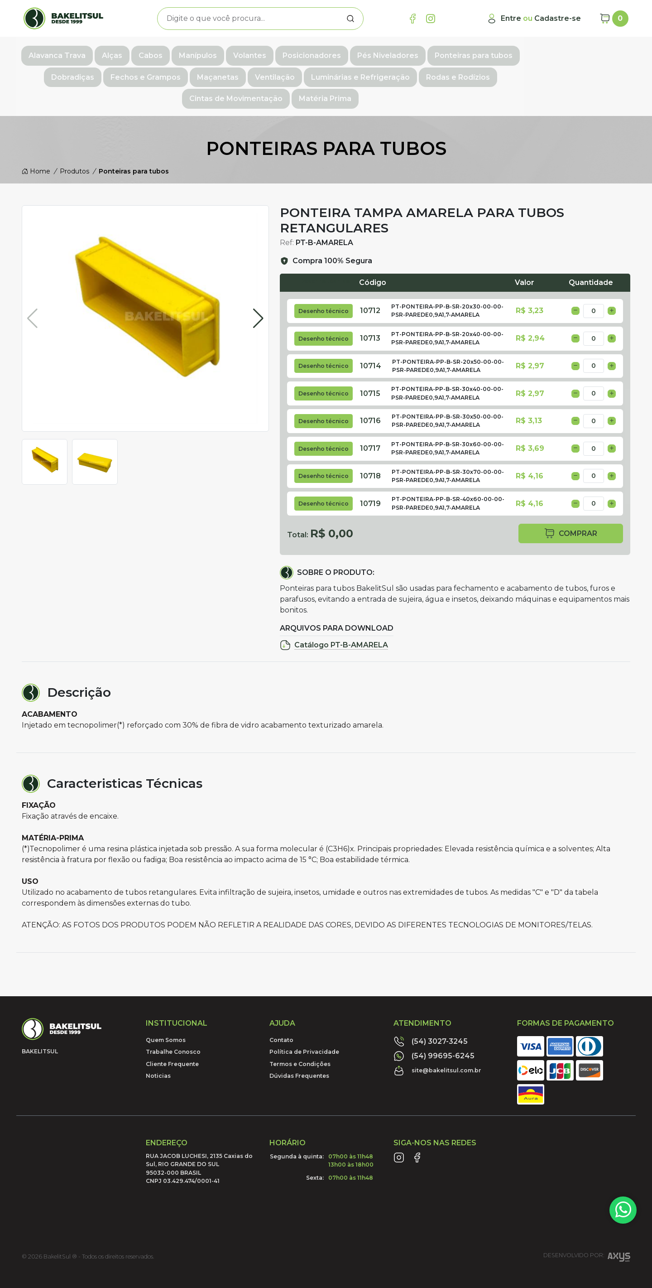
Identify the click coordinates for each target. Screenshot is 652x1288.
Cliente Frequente (172, 1037)
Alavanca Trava (82, 52)
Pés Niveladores (413, 52)
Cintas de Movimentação (489, 72)
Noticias (158, 1049)
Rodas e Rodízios (395, 72)
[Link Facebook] (412, 18)
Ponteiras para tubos (499, 52)
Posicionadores (337, 52)
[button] (258, 306)
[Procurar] (350, 18)
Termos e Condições (300, 1037)
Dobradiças (576, 52)
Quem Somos (166, 1013)
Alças (138, 52)
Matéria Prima (578, 72)
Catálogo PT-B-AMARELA (334, 618)
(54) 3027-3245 (430, 1014)
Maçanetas (154, 72)
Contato (281, 1013)
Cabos (176, 52)
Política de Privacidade (304, 1025)
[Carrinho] (613, 18)
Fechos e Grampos (82, 72)
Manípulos (224, 52)
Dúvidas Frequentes (299, 1049)
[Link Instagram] (430, 18)
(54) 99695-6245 (434, 1029)
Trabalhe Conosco (173, 1025)
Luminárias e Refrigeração (297, 72)
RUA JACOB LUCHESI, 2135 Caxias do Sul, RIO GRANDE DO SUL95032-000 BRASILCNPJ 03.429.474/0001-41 (199, 1142)
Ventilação (211, 72)
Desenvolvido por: (586, 1231)
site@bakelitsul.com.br (437, 1043)
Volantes (275, 52)
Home (36, 144)
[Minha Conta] (533, 18)
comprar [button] (570, 506)
